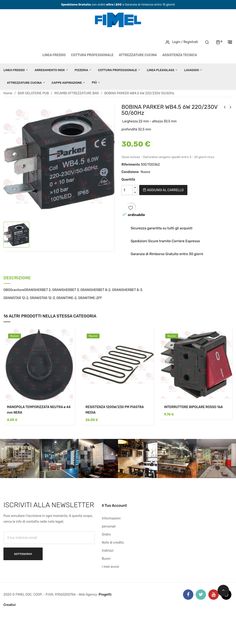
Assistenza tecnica (179, 55)
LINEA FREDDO (54, 55)
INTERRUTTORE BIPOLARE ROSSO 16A (193, 407)
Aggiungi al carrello (163, 190)
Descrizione (17, 278)
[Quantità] (127, 190)
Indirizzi (107, 551)
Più (94, 82)
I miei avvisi (110, 567)
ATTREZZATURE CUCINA (138, 55)
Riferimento (130, 165)
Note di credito (113, 543)
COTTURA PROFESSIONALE (92, 55)
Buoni (106, 559)
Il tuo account (114, 505)
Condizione (130, 172)
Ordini (106, 534)
